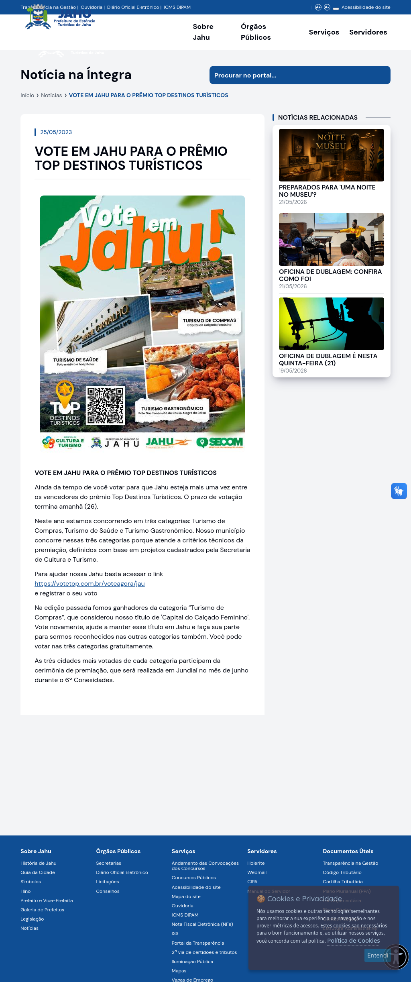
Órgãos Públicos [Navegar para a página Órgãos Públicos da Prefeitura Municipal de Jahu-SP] (118, 851)
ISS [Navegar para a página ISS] (175, 933)
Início (27, 95)
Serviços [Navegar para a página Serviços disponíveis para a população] (324, 32)
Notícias (51, 95)
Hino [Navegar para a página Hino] (25, 891)
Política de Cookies (353, 940)
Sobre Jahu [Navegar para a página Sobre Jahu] (203, 32)
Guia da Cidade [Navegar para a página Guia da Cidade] (37, 872)
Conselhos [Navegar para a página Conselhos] (108, 891)
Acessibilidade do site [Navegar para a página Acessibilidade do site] (366, 7)
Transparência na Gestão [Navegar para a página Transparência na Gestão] (350, 863)
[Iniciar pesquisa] (381, 75)
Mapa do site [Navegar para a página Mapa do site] (186, 896)
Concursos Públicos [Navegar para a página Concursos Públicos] (194, 877)
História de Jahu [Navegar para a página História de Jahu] (38, 863)
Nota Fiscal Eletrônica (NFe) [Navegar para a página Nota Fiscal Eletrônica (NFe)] (202, 924)
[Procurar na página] (291, 75)
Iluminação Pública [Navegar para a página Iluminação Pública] (192, 961)
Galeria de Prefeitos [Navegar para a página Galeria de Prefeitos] (42, 910)
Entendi (377, 955)
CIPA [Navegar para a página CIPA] (252, 881)
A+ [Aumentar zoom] (318, 7)
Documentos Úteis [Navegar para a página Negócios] (348, 851)
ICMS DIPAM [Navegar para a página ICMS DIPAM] (185, 915)
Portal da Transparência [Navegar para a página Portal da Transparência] (198, 943)
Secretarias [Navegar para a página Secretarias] (109, 863)
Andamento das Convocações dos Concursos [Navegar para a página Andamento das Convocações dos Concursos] (205, 866)
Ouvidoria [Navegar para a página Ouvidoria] (182, 906)
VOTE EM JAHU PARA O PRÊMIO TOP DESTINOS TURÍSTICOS (148, 95)
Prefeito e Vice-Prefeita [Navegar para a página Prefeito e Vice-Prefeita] (46, 900)
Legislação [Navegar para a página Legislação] (32, 919)
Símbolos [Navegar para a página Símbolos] (30, 881)
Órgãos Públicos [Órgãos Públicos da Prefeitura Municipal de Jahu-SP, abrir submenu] (256, 32)
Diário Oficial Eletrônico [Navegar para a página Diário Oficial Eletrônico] (122, 872)
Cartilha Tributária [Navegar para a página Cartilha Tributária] (342, 881)
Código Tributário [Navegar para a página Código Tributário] (342, 872)
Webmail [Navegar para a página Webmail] (257, 872)
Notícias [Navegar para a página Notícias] (29, 928)
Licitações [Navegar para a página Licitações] (107, 881)
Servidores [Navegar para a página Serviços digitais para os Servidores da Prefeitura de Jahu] (262, 851)
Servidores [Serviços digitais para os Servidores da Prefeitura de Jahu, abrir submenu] (368, 32)
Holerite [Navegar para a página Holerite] (256, 863)
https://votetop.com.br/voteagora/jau (90, 583)
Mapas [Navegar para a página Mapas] (179, 971)
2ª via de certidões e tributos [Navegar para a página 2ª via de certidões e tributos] (204, 952)
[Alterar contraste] (336, 9)
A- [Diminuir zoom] (327, 7)
